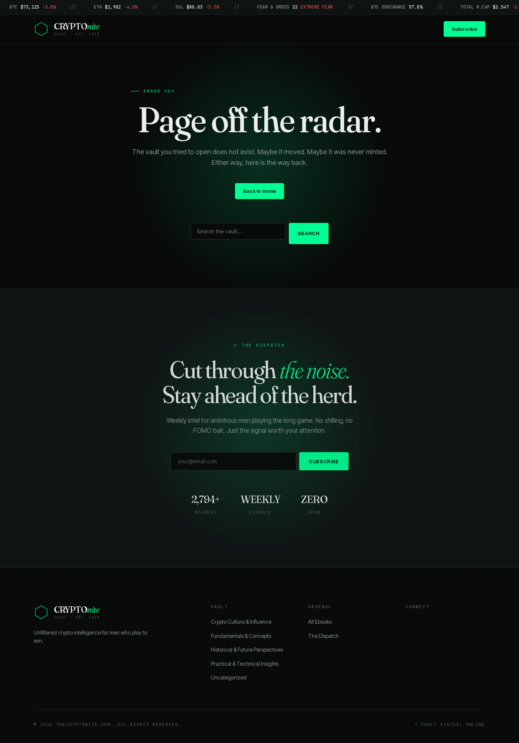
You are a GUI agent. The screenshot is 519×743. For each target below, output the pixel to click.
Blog (255, 29)
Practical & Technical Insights (244, 664)
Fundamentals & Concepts (241, 636)
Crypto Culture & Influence (241, 622)
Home (226, 29)
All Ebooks (320, 622)
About (282, 29)
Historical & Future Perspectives (247, 649)
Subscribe (464, 29)
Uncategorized (229, 677)
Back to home (259, 191)
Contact (314, 29)
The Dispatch (323, 636)
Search (309, 233)
